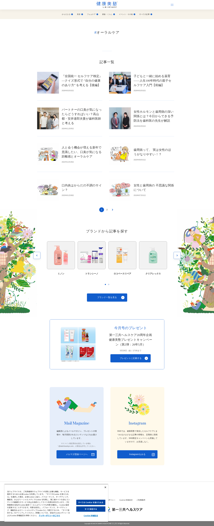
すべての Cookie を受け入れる (90, 502)
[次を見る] (177, 255)
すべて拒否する (91, 509)
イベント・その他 (127, 14)
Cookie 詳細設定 (126, 500)
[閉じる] (105, 487)
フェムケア (92, 14)
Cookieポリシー (109, 500)
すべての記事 (145, 14)
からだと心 (67, 14)
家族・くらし (108, 14)
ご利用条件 (140, 500)
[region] (56, 503)
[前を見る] (36, 255)
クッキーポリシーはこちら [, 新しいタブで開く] (49, 515)
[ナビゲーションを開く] (172, 5)
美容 (80, 14)
